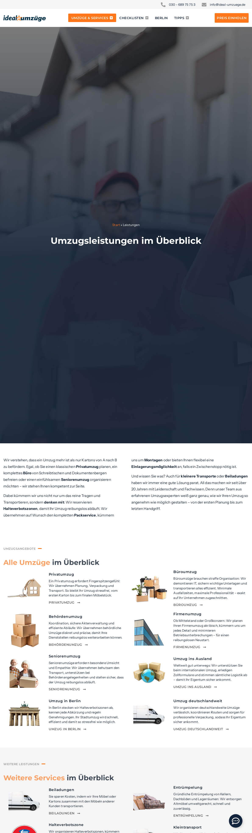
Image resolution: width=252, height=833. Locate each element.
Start (116, 225)
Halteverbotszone (66, 824)
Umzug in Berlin (65, 701)
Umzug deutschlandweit (197, 701)
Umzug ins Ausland (192, 658)
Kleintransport (187, 827)
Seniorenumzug (65, 656)
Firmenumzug (187, 614)
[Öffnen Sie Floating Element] (235, 821)
